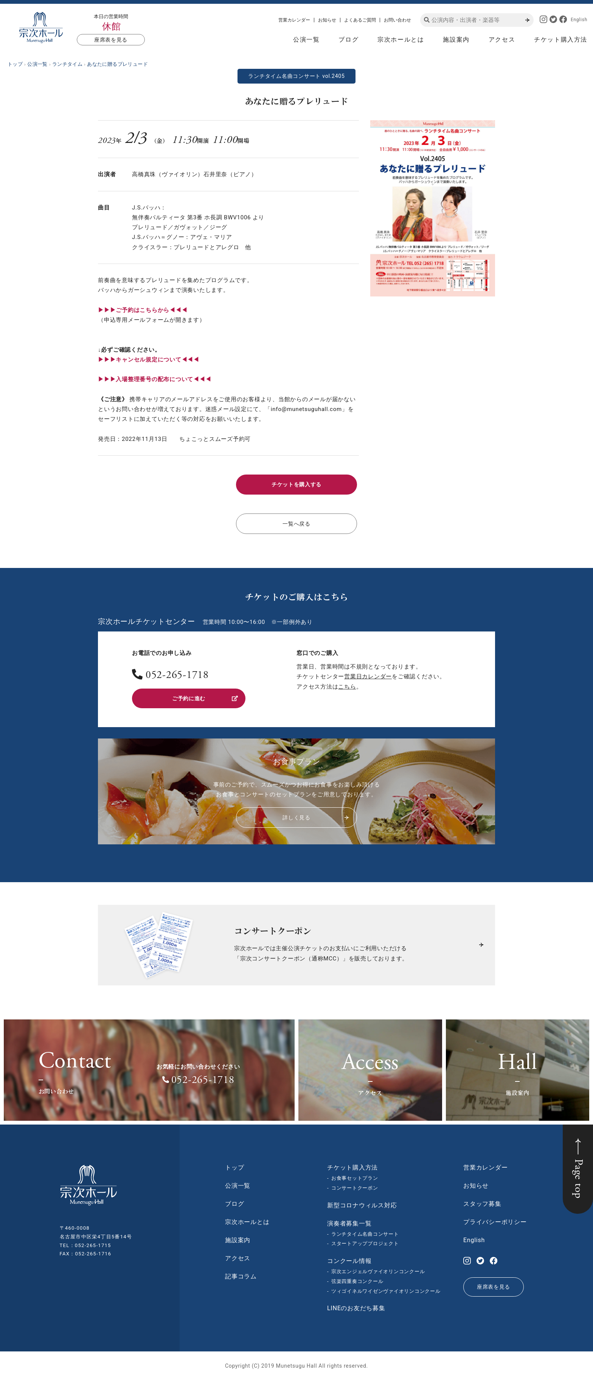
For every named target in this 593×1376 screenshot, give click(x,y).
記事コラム (241, 1272)
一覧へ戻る (297, 521)
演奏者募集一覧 (349, 1218)
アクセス (502, 39)
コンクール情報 (349, 1256)
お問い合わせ (397, 20)
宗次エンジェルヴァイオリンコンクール (378, 1267)
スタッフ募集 (482, 1199)
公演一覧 (306, 39)
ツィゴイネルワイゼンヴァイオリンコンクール (386, 1286)
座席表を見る (110, 40)
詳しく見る (315, 813)
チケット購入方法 (560, 39)
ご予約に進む (204, 694)
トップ (234, 1163)
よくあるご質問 (360, 20)
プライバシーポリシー (495, 1217)
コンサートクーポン (354, 1184)
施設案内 (456, 39)
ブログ (348, 39)
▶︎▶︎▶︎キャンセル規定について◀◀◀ (148, 359)
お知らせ (327, 20)
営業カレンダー (294, 20)
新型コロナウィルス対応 (362, 1200)
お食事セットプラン (354, 1174)
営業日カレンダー (368, 673)
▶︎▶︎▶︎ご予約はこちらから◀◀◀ (142, 310)
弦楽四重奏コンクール (357, 1277)
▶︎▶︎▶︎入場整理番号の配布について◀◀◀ (154, 379)
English (579, 19)
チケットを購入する (296, 483)
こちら (347, 683)
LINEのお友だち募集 (356, 1304)
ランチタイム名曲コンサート (365, 1229)
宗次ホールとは (400, 39)
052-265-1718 (177, 673)
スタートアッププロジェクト (365, 1239)
